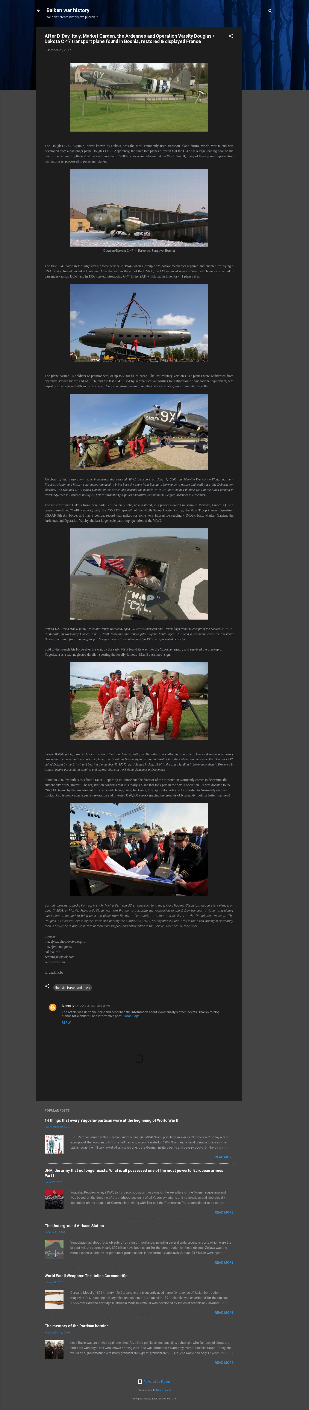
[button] (230, 36)
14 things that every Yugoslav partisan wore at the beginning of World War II (111, 1120)
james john (70, 1006)
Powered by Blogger (155, 1382)
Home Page (131, 1016)
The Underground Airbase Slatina (74, 1225)
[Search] (270, 11)
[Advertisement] (259, 91)
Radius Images (163, 1390)
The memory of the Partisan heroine (77, 1326)
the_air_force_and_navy (72, 988)
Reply (66, 1022)
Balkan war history (67, 10)
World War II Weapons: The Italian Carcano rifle (86, 1275)
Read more (224, 1157)
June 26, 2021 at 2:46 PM (95, 1005)
